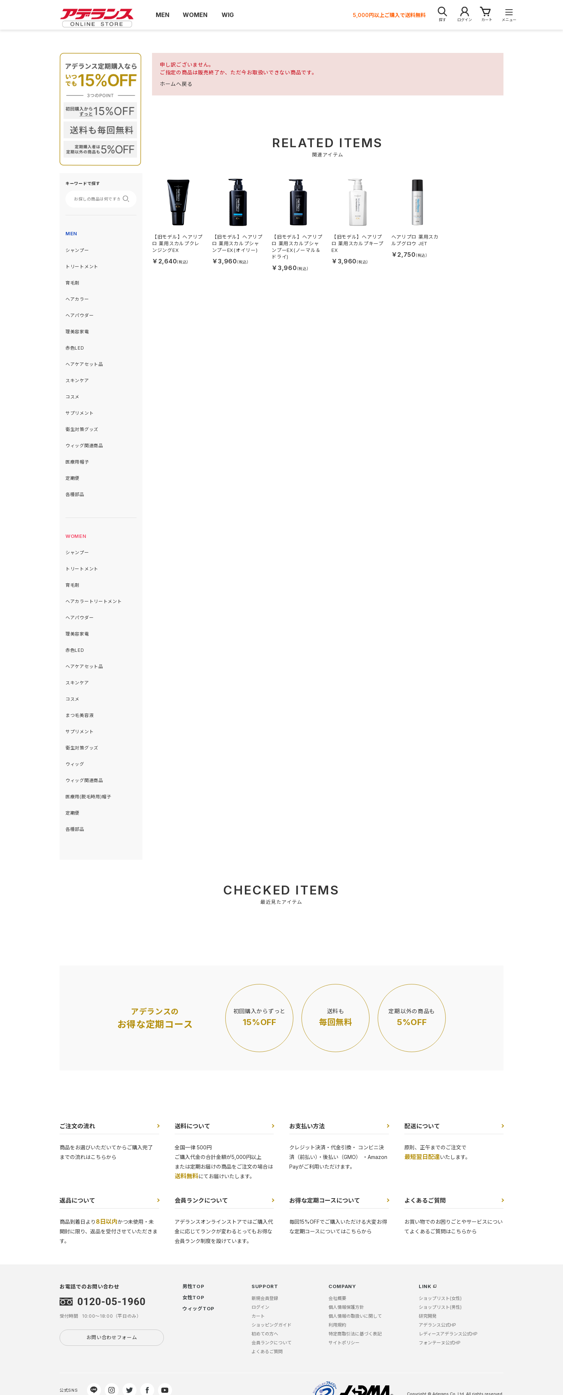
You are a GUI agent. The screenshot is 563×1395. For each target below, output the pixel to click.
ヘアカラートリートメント (93, 601)
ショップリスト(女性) (440, 1298)
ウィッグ (74, 764)
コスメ (72, 397)
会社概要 (337, 1298)
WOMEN (76, 536)
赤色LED (74, 348)
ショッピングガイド (271, 1325)
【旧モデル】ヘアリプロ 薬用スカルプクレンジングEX (177, 243)
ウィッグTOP (198, 1308)
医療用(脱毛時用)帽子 (88, 796)
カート (258, 1316)
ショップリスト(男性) (440, 1307)
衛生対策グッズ (81, 429)
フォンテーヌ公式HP (440, 1342)
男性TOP (193, 1286)
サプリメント (79, 413)
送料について (192, 1126)
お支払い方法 (307, 1126)
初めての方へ (265, 1334)
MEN (71, 233)
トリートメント (81, 266)
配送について (422, 1126)
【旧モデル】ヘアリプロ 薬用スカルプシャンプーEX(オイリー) (237, 243)
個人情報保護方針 (346, 1307)
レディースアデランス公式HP (448, 1334)
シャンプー (77, 250)
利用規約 (337, 1325)
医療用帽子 (77, 462)
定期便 (72, 478)
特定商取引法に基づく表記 (355, 1334)
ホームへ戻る (176, 84)
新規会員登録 (265, 1298)
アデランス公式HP (437, 1325)
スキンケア (77, 380)
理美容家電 (77, 331)
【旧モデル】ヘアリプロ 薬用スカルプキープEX (357, 243)
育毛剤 (72, 283)
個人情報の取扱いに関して (355, 1316)
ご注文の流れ (77, 1126)
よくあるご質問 (425, 1200)
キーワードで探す (82, 183)
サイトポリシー (344, 1342)
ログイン (260, 1307)
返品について (77, 1200)
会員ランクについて (201, 1200)
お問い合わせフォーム (112, 1337)
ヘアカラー (77, 299)
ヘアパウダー (79, 315)
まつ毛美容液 (79, 715)
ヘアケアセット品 (84, 364)
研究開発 (427, 1316)
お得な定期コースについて (324, 1200)
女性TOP (193, 1297)
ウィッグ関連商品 (84, 445)
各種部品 (74, 494)
